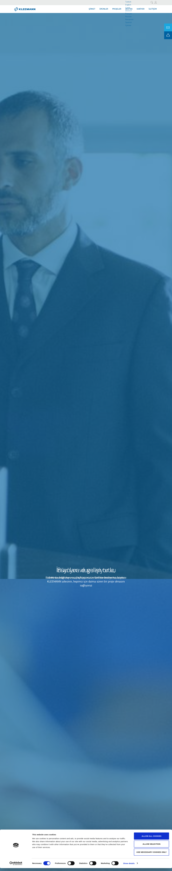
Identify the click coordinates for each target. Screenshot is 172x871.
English (128, 5)
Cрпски (128, 25)
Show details (129, 866)
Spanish (128, 23)
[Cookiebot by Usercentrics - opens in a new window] (16, 866)
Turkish (128, 2)
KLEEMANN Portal (168, 35)
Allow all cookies (151, 839)
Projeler (116, 9)
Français (128, 14)
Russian (128, 17)
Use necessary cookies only (151, 855)
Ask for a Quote (168, 27)
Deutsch (128, 11)
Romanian (129, 20)
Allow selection (151, 847)
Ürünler (103, 9)
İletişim (153, 9)
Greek (127, 8)
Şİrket (92, 9)
